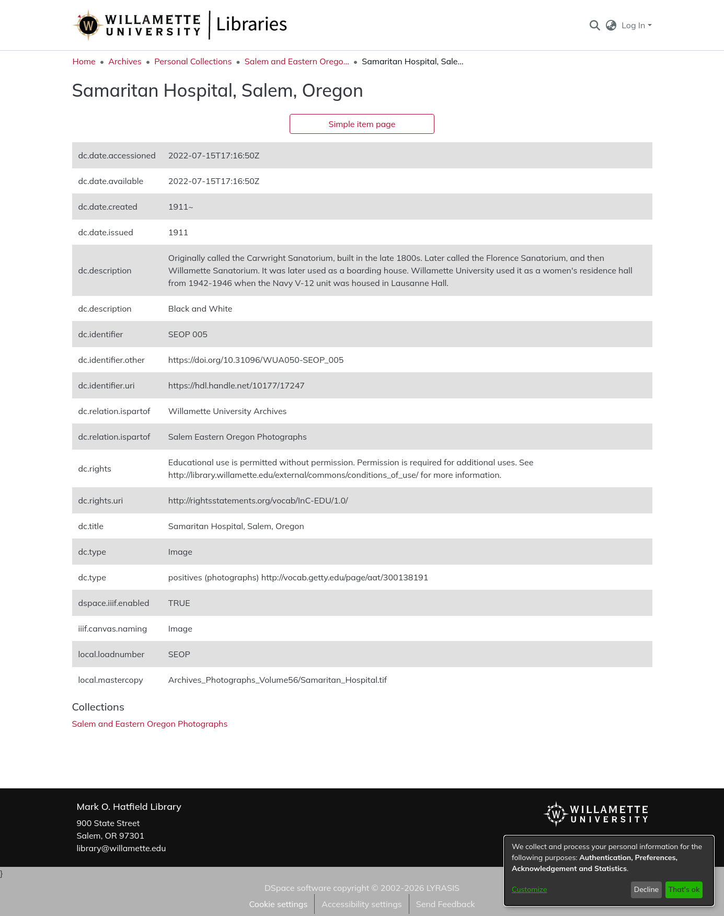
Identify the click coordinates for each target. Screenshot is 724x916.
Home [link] (84, 61)
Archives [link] (125, 61)
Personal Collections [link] (193, 61)
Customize (529, 889)
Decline (646, 889)
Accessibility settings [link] (361, 904)
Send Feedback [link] (445, 904)
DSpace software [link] (298, 888)
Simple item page (362, 124)
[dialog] (609, 871)
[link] (150, 723)
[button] (595, 25)
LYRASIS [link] (443, 888)
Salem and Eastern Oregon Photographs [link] (297, 61)
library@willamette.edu (121, 848)
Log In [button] (634, 25)
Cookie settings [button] (278, 904)
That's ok (683, 889)
